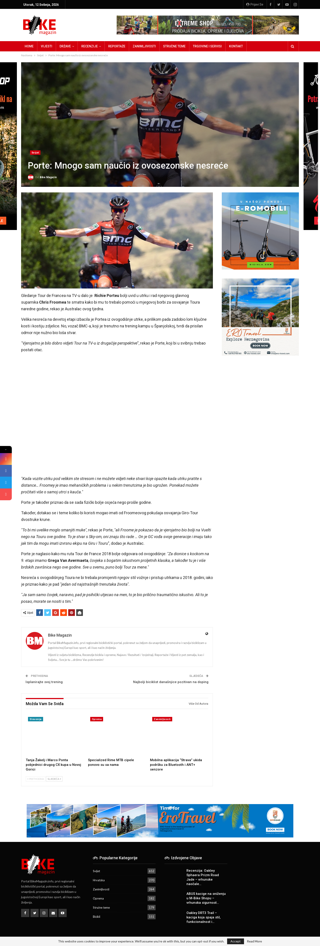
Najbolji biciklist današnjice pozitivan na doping (170, 682)
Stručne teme (174, 46)
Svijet (35, 152)
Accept (235, 941)
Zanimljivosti (144, 46)
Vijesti (46, 46)
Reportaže (116, 46)
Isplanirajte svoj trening (44, 682)
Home (29, 46)
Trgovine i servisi (207, 46)
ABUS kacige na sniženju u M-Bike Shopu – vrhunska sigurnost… (206, 898)
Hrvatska (99, 880)
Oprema (97, 719)
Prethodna (35, 778)
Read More (254, 941)
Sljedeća (54, 778)
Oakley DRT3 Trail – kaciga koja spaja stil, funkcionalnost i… (203, 917)
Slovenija (36, 719)
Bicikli (96, 916)
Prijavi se (254, 4)
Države (65, 46)
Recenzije (89, 46)
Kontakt (236, 46)
